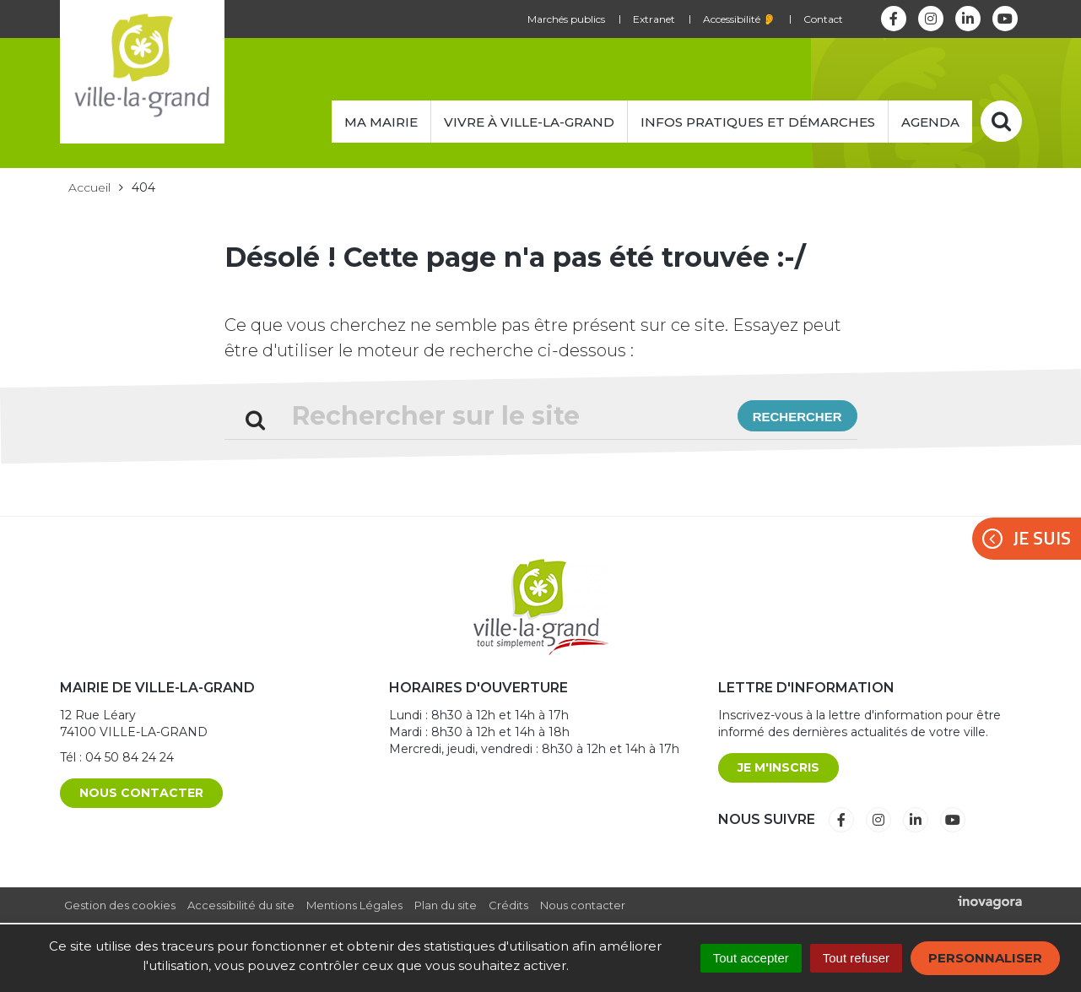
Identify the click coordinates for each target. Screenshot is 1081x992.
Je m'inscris (778, 767)
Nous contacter (141, 792)
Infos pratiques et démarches (757, 122)
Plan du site (445, 905)
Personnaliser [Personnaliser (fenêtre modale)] (985, 958)
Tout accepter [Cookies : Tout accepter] (751, 958)
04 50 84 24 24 (129, 757)
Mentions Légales (354, 905)
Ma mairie (381, 122)
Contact (823, 19)
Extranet (654, 19)
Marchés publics (566, 19)
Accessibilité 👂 (739, 19)
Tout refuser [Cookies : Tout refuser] (856, 958)
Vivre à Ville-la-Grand (529, 122)
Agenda (930, 122)
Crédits (508, 905)
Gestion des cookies (120, 905)
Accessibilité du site (241, 905)
